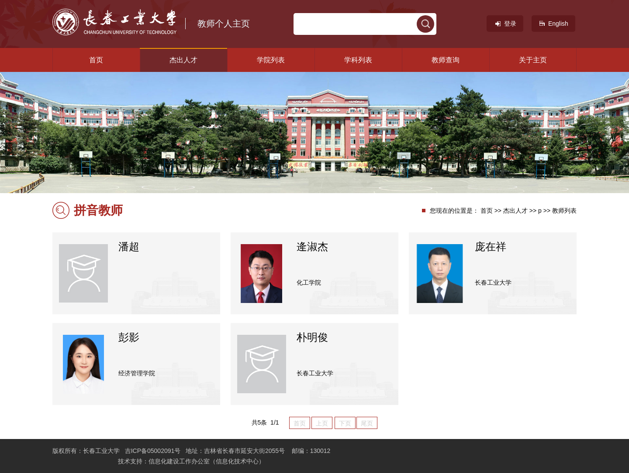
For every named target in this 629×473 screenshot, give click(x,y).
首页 (96, 60)
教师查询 (446, 60)
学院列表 (271, 60)
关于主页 (533, 60)
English (553, 23)
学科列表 (358, 60)
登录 (505, 23)
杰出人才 (183, 60)
